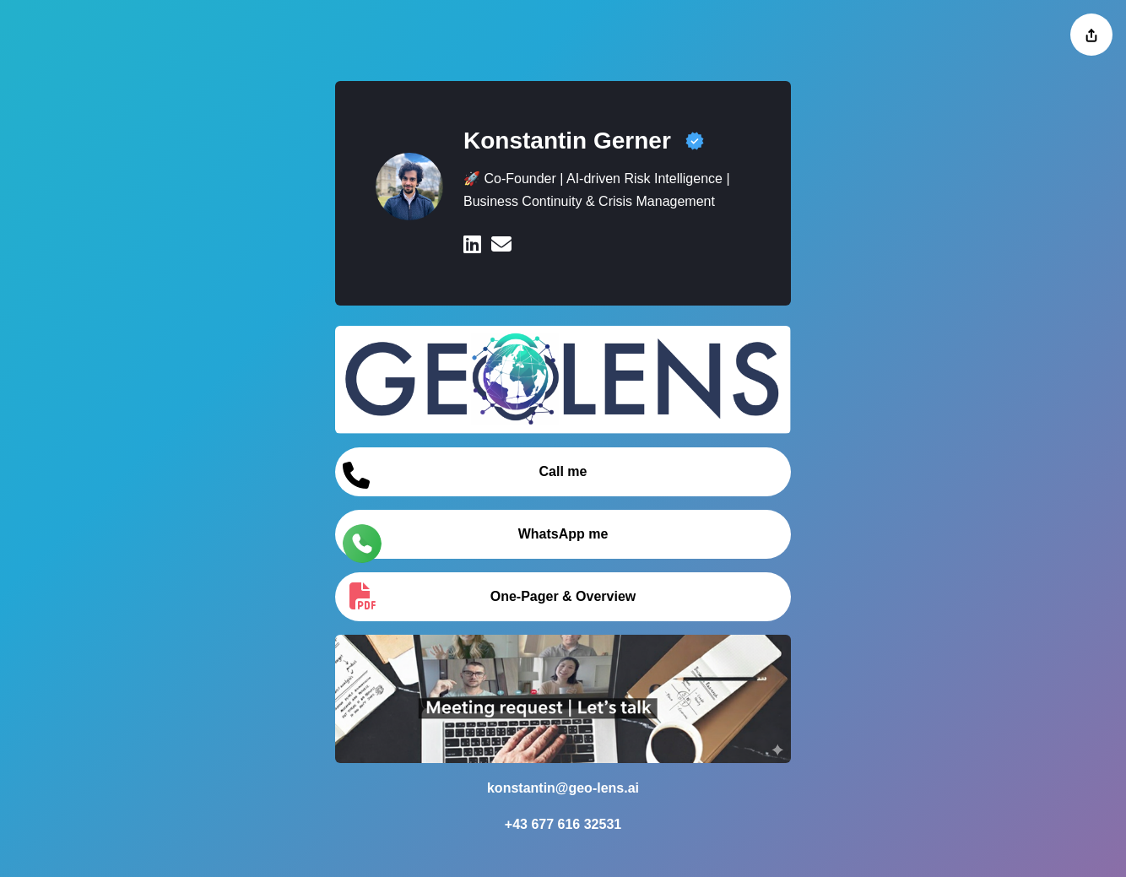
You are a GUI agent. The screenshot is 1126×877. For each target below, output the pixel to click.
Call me (465, 475)
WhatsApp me (475, 541)
